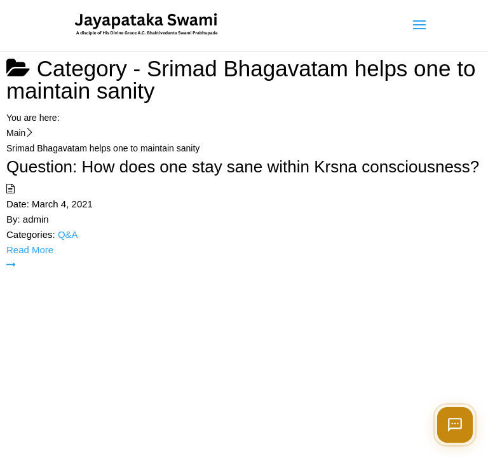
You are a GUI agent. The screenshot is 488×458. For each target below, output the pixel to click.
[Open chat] (455, 425)
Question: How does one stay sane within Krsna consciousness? (242, 166)
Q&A (68, 234)
